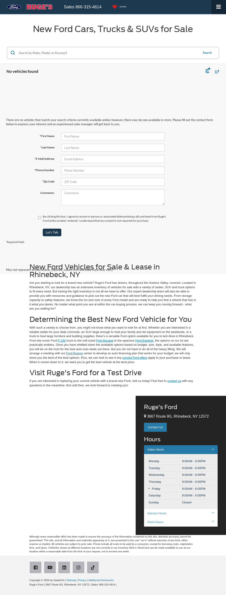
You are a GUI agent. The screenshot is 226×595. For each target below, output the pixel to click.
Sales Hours (180, 449)
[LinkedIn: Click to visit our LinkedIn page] (65, 568)
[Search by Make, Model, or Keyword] (108, 52)
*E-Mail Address (44, 158)
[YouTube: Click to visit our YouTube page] (51, 568)
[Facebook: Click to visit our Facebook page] (36, 568)
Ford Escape (104, 340)
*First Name (47, 136)
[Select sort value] (215, 71)
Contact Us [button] (155, 427)
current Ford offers (134, 357)
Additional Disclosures (101, 580)
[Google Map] (68, 465)
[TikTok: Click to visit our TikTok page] (94, 568)
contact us (174, 381)
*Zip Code (48, 181)
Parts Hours (180, 522)
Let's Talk (52, 232)
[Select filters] (207, 71)
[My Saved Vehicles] (118, 7)
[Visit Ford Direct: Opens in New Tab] (118, 584)
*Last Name (47, 147)
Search (207, 52)
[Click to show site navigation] (218, 7)
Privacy (82, 580)
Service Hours (180, 513)
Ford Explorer (144, 340)
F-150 (62, 340)
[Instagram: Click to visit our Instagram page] (79, 568)
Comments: (47, 193)
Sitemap (71, 580)
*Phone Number (44, 170)
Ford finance (74, 353)
